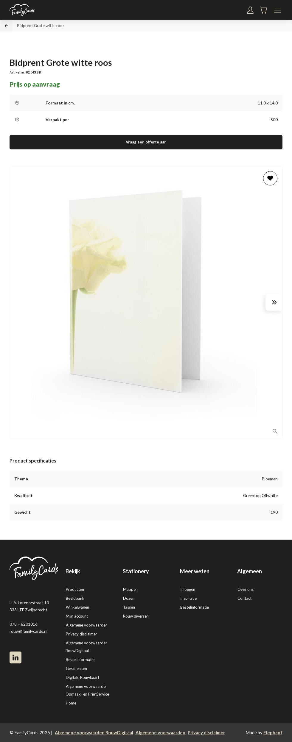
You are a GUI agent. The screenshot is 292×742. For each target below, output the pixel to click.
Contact (244, 598)
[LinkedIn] (15, 657)
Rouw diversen (136, 616)
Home (71, 703)
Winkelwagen (77, 607)
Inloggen (187, 589)
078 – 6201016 (24, 624)
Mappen (130, 589)
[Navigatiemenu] (277, 10)
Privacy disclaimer (81, 634)
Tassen (129, 607)
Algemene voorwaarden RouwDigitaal (94, 732)
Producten (75, 589)
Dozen (128, 598)
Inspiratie (188, 598)
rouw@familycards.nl (28, 631)
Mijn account (77, 616)
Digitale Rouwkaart (82, 677)
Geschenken (76, 668)
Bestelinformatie (80, 659)
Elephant (272, 732)
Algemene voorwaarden (87, 625)
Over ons (245, 589)
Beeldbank (75, 598)
